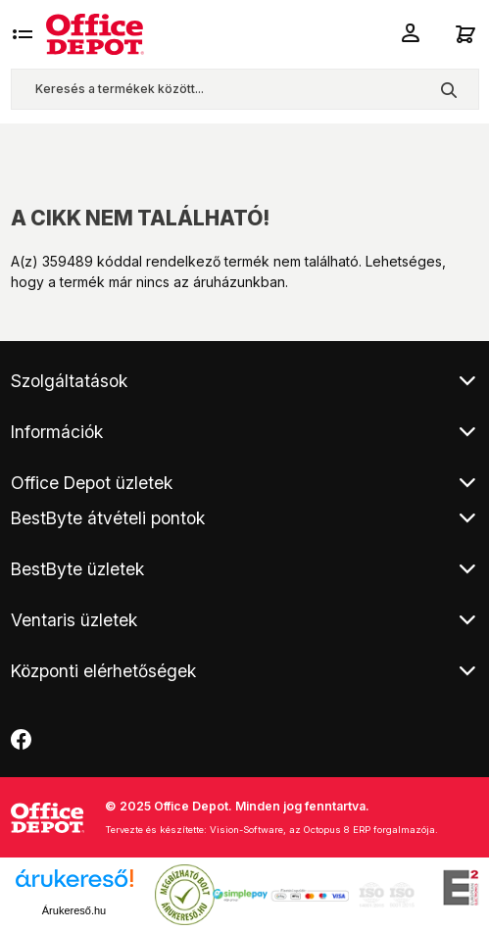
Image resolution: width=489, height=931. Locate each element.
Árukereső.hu (74, 910)
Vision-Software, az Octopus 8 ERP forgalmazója (322, 829)
